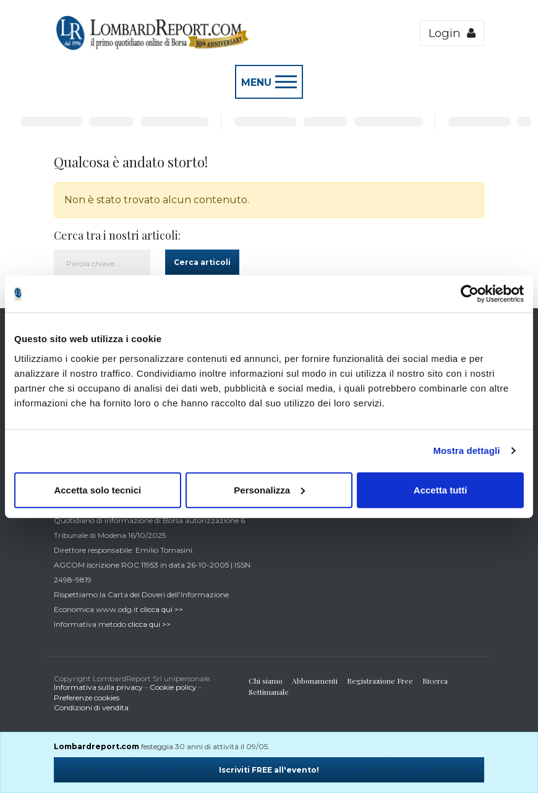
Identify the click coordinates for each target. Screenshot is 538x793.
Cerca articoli (202, 262)
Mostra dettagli (466, 450)
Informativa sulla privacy (98, 687)
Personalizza (269, 489)
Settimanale (269, 692)
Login (452, 33)
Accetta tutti (441, 489)
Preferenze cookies (86, 697)
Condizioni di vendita (91, 707)
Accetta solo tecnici (97, 489)
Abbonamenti (315, 681)
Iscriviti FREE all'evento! (269, 769)
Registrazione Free (380, 681)
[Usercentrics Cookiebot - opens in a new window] (470, 294)
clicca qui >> (161, 609)
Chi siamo (266, 681)
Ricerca (435, 681)
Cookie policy (173, 687)
